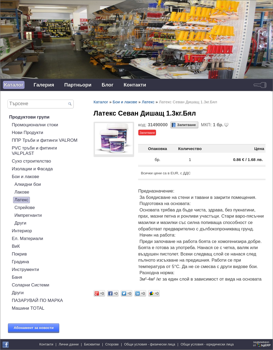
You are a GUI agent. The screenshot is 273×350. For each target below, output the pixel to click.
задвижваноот (262, 343)
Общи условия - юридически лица (207, 344)
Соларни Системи (30, 285)
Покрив (19, 254)
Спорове (112, 344)
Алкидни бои (27, 184)
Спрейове (24, 207)
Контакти (135, 85)
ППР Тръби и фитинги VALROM (44, 140)
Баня (17, 277)
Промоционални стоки (35, 124)
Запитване (186, 125)
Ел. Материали (27, 238)
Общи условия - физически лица (149, 344)
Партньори (77, 85)
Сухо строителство (31, 161)
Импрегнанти (28, 215)
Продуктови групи (29, 117)
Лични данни (69, 344)
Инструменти (25, 269)
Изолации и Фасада (32, 168)
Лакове (21, 192)
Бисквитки (92, 344)
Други (20, 223)
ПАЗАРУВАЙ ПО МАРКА (37, 300)
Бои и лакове (25, 176)
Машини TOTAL (28, 308)
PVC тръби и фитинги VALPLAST (34, 150)
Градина (20, 261)
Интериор (22, 230)
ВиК (16, 246)
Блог (108, 85)
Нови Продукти (27, 132)
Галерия (44, 85)
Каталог (13, 85)
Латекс (21, 199)
